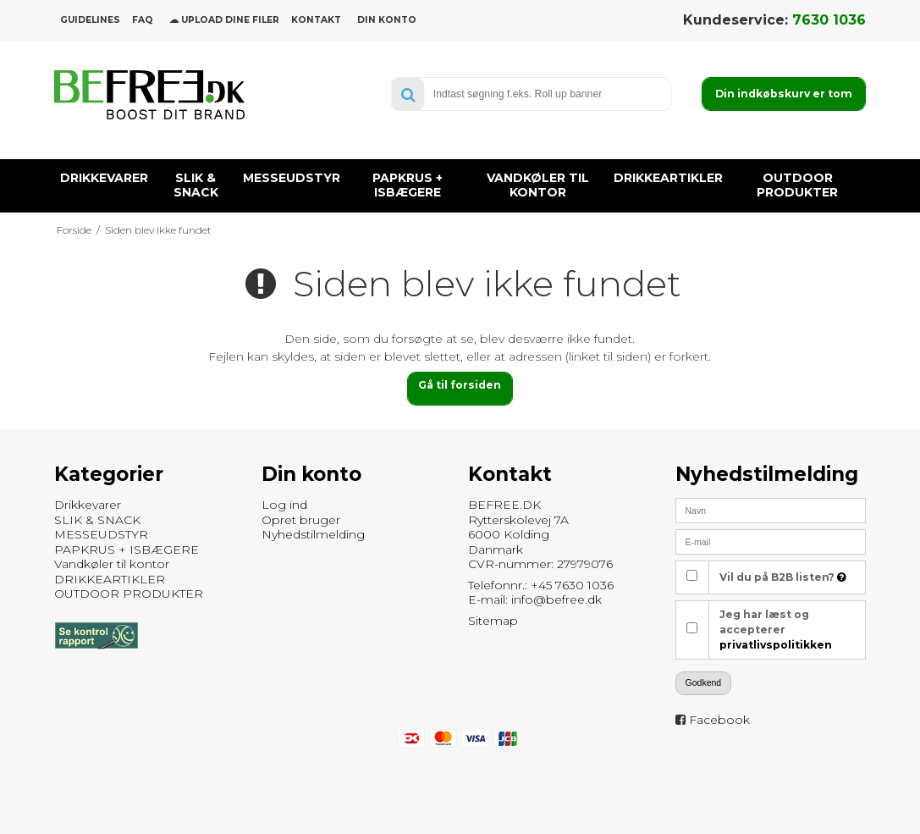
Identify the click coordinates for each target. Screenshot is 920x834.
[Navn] (770, 509)
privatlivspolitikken (775, 644)
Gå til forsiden (459, 384)
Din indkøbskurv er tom (783, 93)
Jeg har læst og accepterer (775, 630)
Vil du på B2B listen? (782, 577)
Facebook (719, 719)
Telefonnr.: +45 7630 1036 (541, 585)
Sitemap (493, 620)
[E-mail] (770, 541)
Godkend (704, 682)
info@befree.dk (556, 599)
